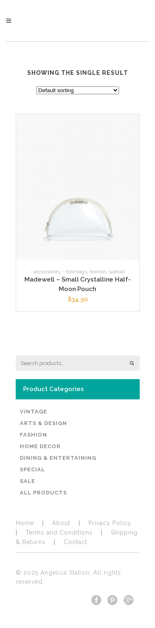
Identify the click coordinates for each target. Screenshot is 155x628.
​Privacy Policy (109, 523)
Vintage (33, 411)
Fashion (98, 272)
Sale (27, 481)
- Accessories (45, 272)
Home (25, 523)
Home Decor (40, 446)
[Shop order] (77, 90)
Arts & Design (43, 423)
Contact (75, 542)
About (61, 523)
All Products (43, 493)
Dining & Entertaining (58, 458)
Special (116, 272)
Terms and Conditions (59, 532)
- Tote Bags (75, 272)
